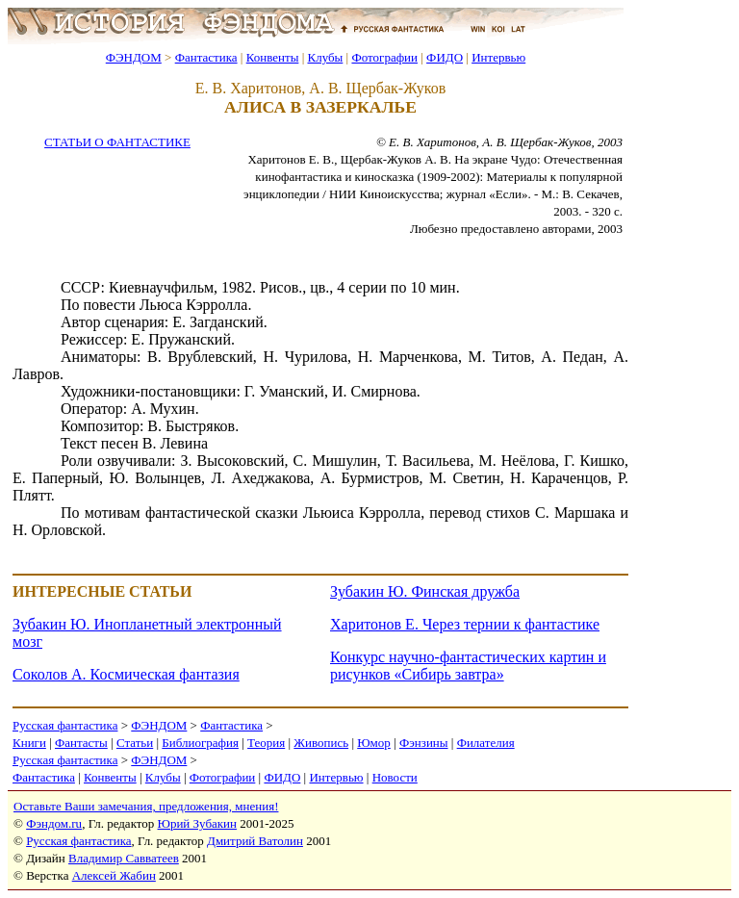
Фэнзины (423, 742)
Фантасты (81, 742)
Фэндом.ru (54, 823)
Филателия (486, 742)
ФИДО (444, 57)
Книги (29, 742)
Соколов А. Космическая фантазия (126, 674)
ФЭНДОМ (134, 57)
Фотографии (384, 57)
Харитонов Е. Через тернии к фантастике (464, 624)
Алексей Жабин (114, 875)
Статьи (134, 742)
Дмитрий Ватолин (255, 841)
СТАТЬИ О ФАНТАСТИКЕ (117, 142)
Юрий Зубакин (197, 823)
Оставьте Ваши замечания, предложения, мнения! (145, 806)
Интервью (498, 57)
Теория (266, 742)
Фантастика (206, 57)
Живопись (320, 742)
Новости (395, 777)
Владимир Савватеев (123, 858)
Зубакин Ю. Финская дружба (425, 591)
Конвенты (272, 57)
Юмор (374, 742)
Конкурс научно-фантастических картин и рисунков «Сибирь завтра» (468, 665)
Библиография (200, 742)
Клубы (325, 57)
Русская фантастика (65, 725)
